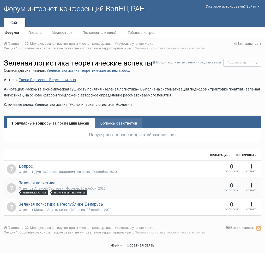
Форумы (12, 33)
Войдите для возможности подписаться (188, 62)
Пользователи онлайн (100, 33)
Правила (35, 33)
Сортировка (246, 155)
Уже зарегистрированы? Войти (233, 6)
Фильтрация (220, 155)
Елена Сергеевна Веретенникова (47, 80)
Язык (116, 245)
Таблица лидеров (141, 33)
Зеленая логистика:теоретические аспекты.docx (88, 70)
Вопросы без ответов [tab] (118, 123)
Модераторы (62, 33)
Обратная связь (140, 245)
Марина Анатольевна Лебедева (59, 210)
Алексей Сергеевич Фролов (56, 188)
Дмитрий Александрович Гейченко (62, 172)
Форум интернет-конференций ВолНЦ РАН (74, 8)
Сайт (14, 23)
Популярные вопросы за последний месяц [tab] (50, 123)
